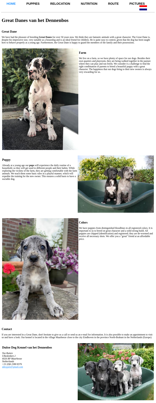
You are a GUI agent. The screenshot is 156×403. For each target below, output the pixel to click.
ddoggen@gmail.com (12, 367)
